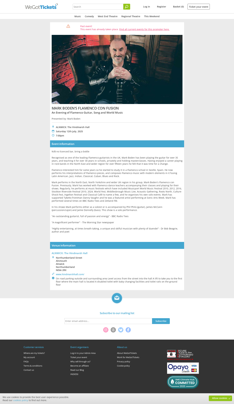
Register (161, 6)
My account (29, 357)
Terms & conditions (33, 365)
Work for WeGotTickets (128, 357)
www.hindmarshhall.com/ (70, 274)
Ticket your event (198, 6)
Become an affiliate (79, 365)
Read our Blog (77, 369)
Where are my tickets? (34, 353)
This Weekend (152, 16)
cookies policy (20, 400)
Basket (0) (178, 6)
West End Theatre (107, 16)
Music (77, 16)
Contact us (29, 369)
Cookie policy (123, 365)
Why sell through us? (80, 361)
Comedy (89, 16)
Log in (146, 6)
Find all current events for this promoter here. (144, 29)
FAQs (26, 361)
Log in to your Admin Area (83, 353)
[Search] (126, 7)
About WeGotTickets (127, 353)
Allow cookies (219, 398)
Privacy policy (123, 361)
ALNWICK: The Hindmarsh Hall (69, 253)
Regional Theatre (130, 16)
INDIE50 (74, 374)
